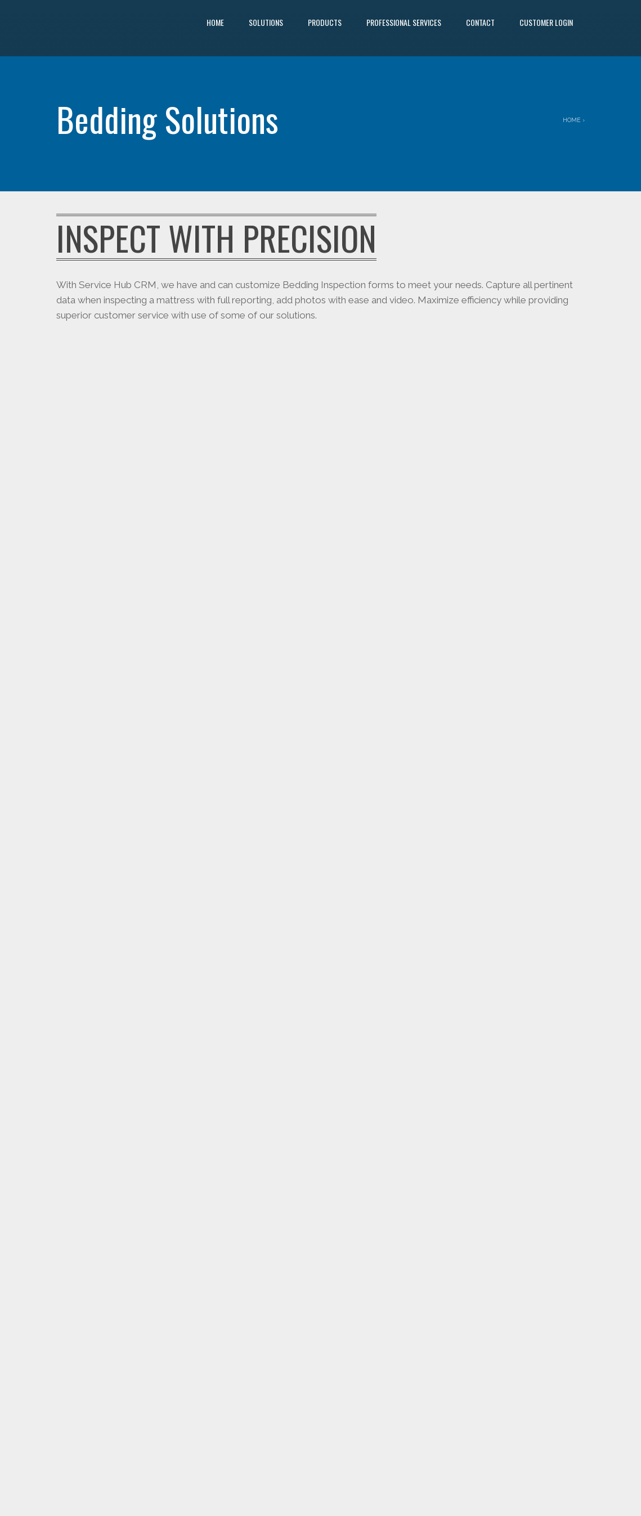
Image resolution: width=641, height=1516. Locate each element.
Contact (480, 22)
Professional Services (403, 22)
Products (325, 22)
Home (215, 22)
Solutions (266, 22)
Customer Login (546, 22)
